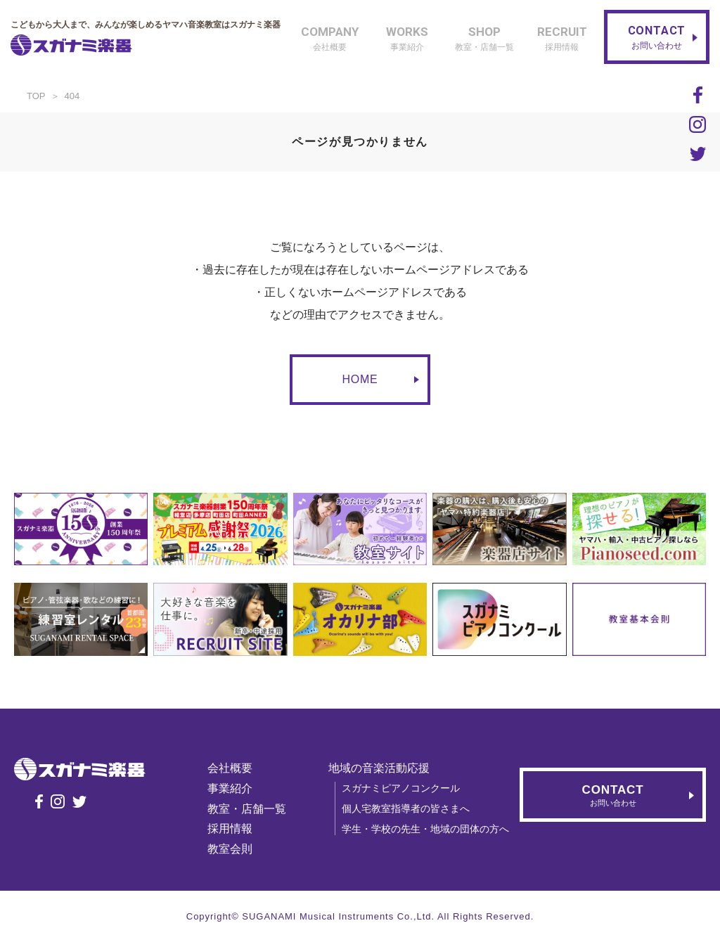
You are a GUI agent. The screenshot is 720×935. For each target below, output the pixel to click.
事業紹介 (229, 788)
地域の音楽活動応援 (379, 768)
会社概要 (229, 768)
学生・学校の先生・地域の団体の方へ (425, 828)
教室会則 (229, 849)
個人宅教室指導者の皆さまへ (406, 808)
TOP (36, 96)
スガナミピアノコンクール (401, 788)
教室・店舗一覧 (246, 809)
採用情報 (229, 828)
